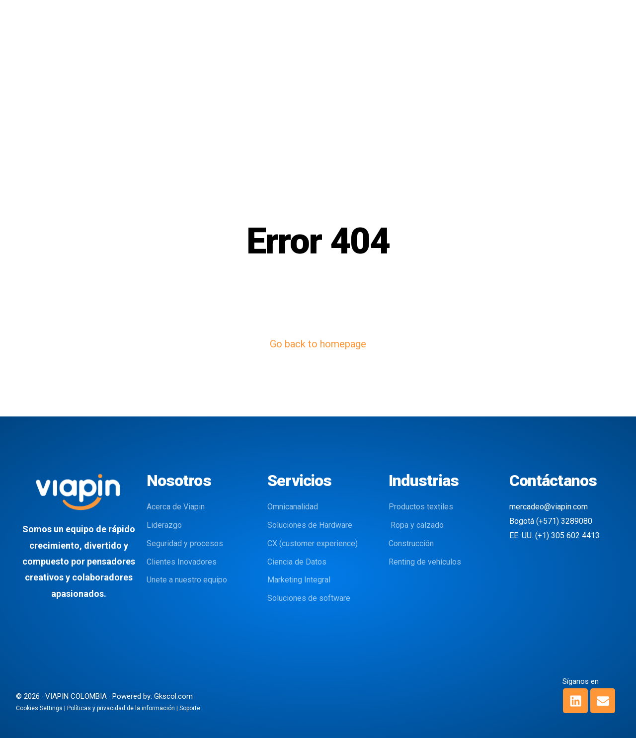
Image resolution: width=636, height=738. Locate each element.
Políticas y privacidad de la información (121, 708)
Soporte (189, 708)
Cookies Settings (39, 708)
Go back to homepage (318, 344)
